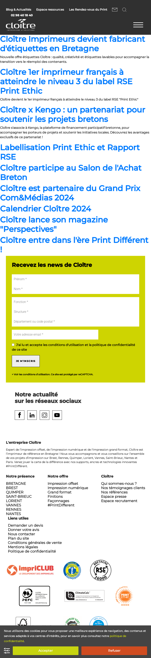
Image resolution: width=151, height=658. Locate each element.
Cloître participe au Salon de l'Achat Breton (71, 172)
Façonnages (58, 501)
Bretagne (16, 484)
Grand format (59, 492)
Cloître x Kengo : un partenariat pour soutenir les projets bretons (72, 114)
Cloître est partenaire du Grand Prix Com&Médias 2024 (70, 192)
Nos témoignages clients (123, 488)
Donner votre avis (23, 530)
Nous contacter (114, 9)
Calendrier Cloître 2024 (45, 208)
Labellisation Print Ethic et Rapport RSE (70, 152)
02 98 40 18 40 (22, 15)
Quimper (14, 492)
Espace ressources (50, 9)
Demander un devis (25, 525)
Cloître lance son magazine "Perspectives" (54, 224)
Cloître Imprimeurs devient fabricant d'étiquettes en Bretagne (72, 43)
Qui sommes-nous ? (119, 484)
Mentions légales (23, 547)
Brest (12, 488)
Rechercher (125, 9)
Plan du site (18, 538)
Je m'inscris (26, 361)
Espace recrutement (119, 501)
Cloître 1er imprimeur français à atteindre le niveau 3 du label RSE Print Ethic (66, 81)
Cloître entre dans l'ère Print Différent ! (74, 244)
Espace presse (113, 497)
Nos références (114, 492)
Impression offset (63, 484)
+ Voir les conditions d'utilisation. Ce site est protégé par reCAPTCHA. (52, 374)
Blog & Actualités (18, 9)
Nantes (13, 514)
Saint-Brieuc (19, 497)
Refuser (114, 651)
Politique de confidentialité (32, 551)
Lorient (14, 501)
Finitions (55, 497)
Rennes (13, 510)
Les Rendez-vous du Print (88, 9)
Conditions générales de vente (35, 543)
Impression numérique (68, 488)
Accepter (45, 651)
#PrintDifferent (61, 505)
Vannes (13, 505)
